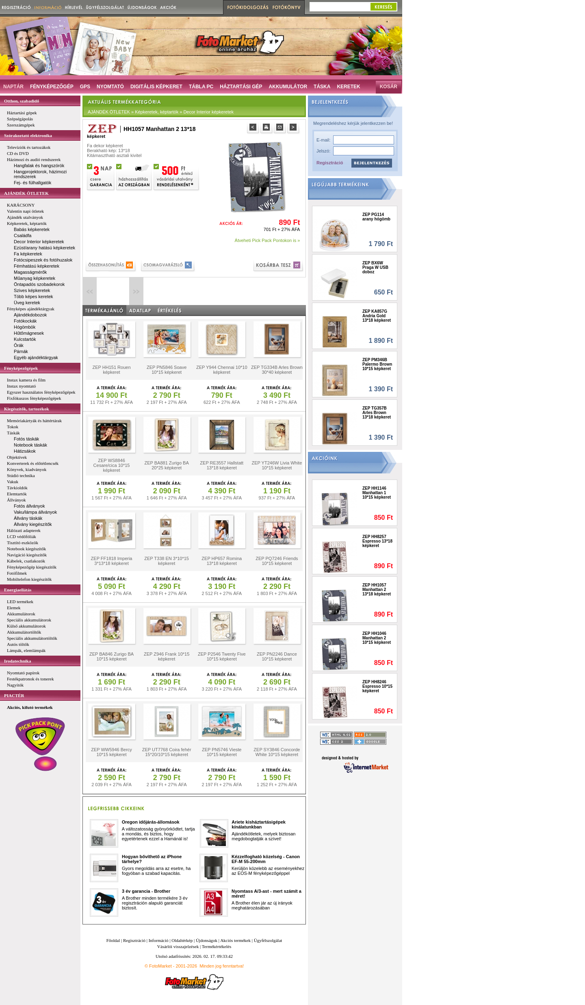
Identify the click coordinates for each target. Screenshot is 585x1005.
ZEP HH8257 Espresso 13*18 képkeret (377, 541)
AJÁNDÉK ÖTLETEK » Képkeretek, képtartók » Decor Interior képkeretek (161, 111)
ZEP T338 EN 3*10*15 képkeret (166, 561)
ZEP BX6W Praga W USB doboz (375, 267)
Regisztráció (329, 162)
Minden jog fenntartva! (221, 966)
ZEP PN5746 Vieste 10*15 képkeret (221, 752)
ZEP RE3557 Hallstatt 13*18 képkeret (221, 465)
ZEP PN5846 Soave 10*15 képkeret (166, 370)
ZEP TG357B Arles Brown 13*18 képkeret (376, 412)
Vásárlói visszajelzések (178, 946)
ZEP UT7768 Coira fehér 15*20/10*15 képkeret (166, 752)
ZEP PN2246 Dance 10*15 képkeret (277, 656)
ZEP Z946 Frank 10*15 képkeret (166, 656)
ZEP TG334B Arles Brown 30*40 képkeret (277, 370)
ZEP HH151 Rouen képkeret (112, 370)
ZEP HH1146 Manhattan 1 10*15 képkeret (376, 492)
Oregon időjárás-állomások (151, 822)
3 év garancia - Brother (146, 891)
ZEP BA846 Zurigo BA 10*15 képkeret (111, 656)
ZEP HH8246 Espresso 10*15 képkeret (377, 686)
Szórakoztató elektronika (28, 135)
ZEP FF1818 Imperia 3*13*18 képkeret (111, 561)
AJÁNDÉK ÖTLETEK (26, 193)
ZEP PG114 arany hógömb (376, 216)
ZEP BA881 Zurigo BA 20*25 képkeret (167, 465)
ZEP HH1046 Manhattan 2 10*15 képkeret (376, 638)
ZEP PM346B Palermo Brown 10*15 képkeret (377, 364)
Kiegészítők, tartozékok (26, 408)
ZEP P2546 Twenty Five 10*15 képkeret (222, 656)
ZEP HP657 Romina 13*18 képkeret (222, 561)
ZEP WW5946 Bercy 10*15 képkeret (111, 752)
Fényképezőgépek (21, 368)
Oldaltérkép (182, 940)
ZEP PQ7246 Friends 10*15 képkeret (277, 561)
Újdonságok (206, 940)
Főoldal (113, 940)
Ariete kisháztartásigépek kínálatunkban (259, 824)
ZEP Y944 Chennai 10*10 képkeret (221, 370)
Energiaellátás (17, 589)
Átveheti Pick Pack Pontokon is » (267, 240)
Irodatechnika (17, 660)
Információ (159, 940)
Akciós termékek (235, 940)
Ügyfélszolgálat (268, 940)
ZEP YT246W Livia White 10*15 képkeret (277, 465)
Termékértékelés (217, 946)
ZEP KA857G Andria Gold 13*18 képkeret (376, 316)
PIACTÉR (14, 695)
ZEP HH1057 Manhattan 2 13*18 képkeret (376, 589)
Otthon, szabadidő (21, 100)
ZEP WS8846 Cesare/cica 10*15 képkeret (111, 465)
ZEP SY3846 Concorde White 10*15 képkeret (277, 752)
